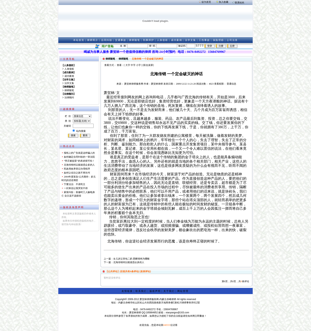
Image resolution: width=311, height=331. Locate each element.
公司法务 (232, 40)
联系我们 (141, 291)
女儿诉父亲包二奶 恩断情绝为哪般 (131, 258)
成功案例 (176, 40)
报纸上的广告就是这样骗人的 (79, 153)
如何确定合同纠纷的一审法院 (79, 156)
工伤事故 (204, 40)
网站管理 (182, 291)
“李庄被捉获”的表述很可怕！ (79, 160)
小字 (138, 65)
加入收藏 (223, 2)
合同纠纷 (106, 40)
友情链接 (127, 291)
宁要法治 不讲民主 (74, 184)
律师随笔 (134, 40)
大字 (127, 65)
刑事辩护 (148, 40)
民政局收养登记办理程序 (77, 168)
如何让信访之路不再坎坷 (77, 172)
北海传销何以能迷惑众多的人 (79, 164)
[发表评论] (145, 271)
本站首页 (78, 40)
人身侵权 (162, 40)
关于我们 (169, 291)
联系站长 (239, 2)
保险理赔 (218, 40)
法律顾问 (69, 97)
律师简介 (92, 40)
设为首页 (206, 2)
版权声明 (155, 291)
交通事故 (120, 40)
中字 (133, 65)
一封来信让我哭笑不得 (76, 188)
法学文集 (190, 40)
